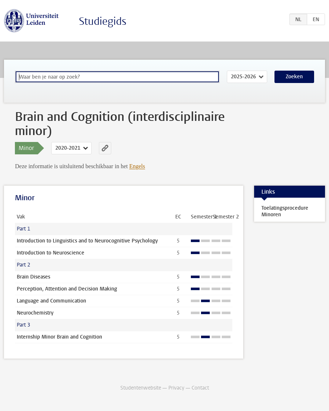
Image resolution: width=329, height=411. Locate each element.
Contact (200, 387)
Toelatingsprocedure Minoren (284, 211)
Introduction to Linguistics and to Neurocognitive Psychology (87, 240)
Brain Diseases (33, 276)
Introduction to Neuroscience (50, 252)
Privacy (176, 387)
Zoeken (294, 76)
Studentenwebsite (140, 387)
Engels (137, 166)
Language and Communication (51, 300)
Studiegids (103, 21)
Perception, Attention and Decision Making (67, 288)
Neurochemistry (35, 312)
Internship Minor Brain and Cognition (59, 336)
